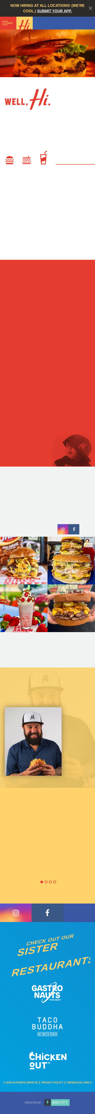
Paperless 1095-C (79, 1082)
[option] (47, 785)
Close (90, 8)
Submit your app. (54, 11)
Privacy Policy (52, 1082)
